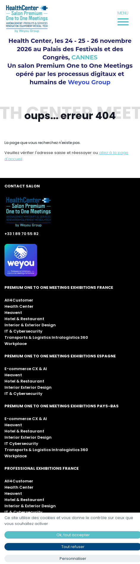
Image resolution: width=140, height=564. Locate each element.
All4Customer (18, 300)
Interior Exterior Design (28, 387)
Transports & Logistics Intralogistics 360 (46, 337)
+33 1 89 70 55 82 (21, 233)
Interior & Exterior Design (30, 325)
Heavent (13, 312)
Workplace (15, 343)
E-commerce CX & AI (25, 369)
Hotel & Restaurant (24, 319)
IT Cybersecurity (21, 443)
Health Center (19, 306)
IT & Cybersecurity (23, 331)
